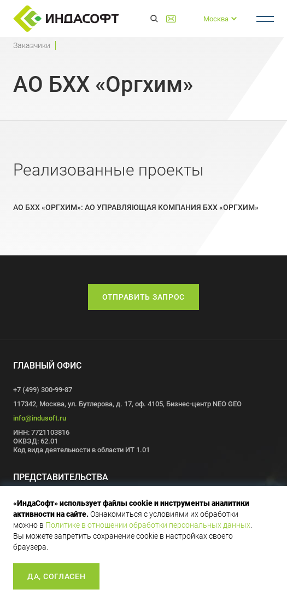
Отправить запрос (143, 297)
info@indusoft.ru (39, 418)
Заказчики (31, 45)
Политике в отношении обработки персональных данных (147, 525)
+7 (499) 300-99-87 (188, 19)
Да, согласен (56, 576)
